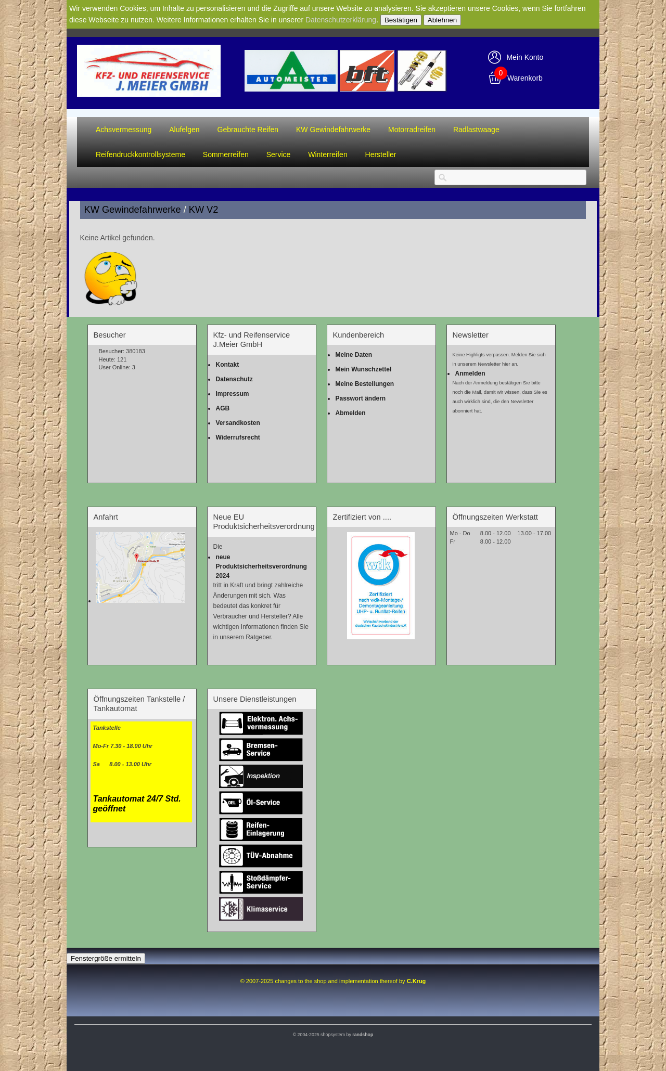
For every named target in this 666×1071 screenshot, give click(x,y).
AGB (222, 408)
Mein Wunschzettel (363, 369)
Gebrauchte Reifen (248, 129)
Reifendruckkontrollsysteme (140, 154)
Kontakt (227, 364)
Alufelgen (184, 129)
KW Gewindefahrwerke (333, 129)
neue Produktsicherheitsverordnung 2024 (260, 566)
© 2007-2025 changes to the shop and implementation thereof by (333, 981)
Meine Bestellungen (364, 384)
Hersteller (380, 154)
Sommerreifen (226, 154)
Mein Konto (524, 57)
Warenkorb (525, 78)
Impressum (232, 393)
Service (278, 154)
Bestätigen (401, 20)
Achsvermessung (123, 129)
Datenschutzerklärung (340, 20)
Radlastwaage (476, 129)
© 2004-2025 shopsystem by (333, 1034)
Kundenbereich (358, 335)
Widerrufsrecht (237, 437)
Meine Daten (353, 354)
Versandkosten (237, 423)
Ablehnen (442, 20)
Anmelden (470, 373)
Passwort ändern (360, 398)
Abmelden (350, 413)
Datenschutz (233, 379)
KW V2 (204, 209)
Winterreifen (327, 154)
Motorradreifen (412, 129)
